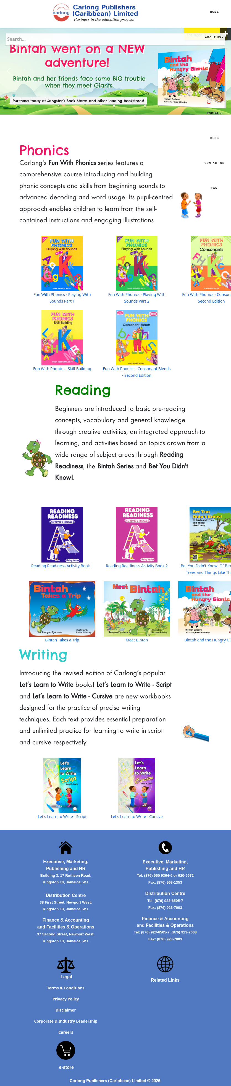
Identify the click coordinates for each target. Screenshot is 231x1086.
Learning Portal (214, 101)
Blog (214, 138)
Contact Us (214, 163)
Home (214, 12)
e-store (66, 1067)
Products (213, 63)
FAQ (214, 188)
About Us (213, 38)
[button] (8, 71)
